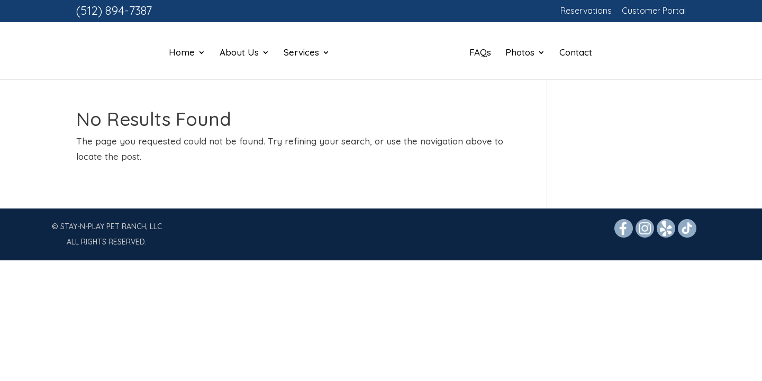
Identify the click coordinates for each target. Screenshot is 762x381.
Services (301, 53)
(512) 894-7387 (114, 10)
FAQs (480, 53)
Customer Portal (654, 11)
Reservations (586, 11)
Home (182, 53)
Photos (519, 53)
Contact (575, 53)
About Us (239, 53)
